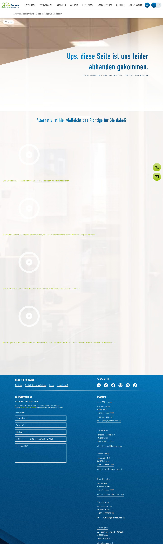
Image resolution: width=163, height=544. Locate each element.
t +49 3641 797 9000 (105, 413)
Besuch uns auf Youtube (128, 385)
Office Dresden (103, 479)
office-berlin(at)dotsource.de (109, 446)
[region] (81, 14)
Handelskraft (62, 385)
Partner (18, 385)
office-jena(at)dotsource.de (109, 421)
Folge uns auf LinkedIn (99, 385)
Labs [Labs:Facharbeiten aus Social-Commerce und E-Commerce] (51, 385)
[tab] (153, 5)
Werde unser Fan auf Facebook (113, 385)
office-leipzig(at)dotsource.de (110, 469)
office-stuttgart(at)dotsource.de (111, 518)
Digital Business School (35, 385)
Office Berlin (102, 431)
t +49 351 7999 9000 (105, 490)
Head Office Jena (104, 402)
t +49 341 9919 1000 (105, 465)
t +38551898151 (103, 539)
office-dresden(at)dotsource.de (110, 495)
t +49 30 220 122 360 (105, 441)
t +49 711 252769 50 (105, 513)
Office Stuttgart (103, 502)
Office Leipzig (103, 454)
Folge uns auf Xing (106, 385)
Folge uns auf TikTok (135, 385)
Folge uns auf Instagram (120, 385)
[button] (147, 5)
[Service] (156, 181)
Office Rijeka (102, 528)
